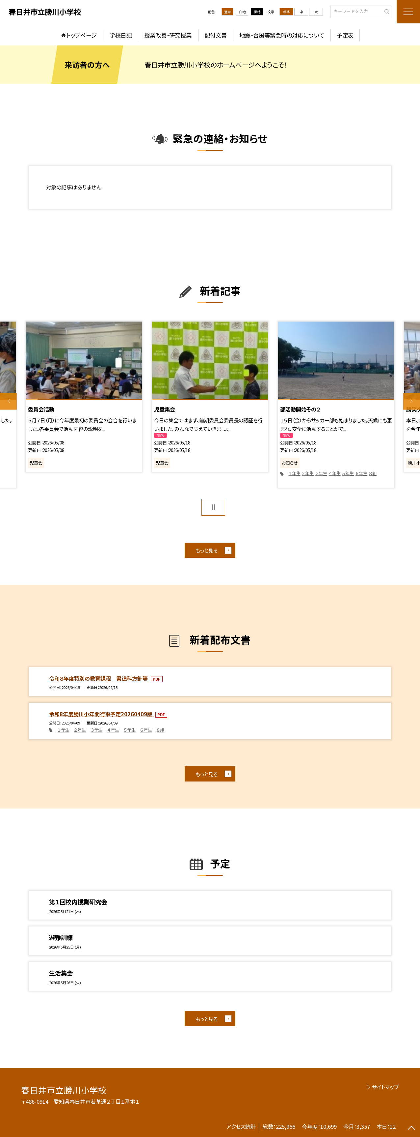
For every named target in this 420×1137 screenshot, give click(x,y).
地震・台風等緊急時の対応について (281, 35)
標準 (286, 11)
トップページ (81, 35)
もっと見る (207, 550)
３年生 (321, 473)
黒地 (257, 11)
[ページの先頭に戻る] (411, 1128)
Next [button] (411, 401)
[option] (84, 396)
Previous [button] (8, 401)
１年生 (295, 473)
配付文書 (215, 35)
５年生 (348, 473)
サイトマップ (385, 1087)
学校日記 (120, 35)
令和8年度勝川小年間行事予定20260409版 (101, 714)
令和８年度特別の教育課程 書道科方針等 (99, 678)
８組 (373, 473)
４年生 (335, 473)
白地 (242, 11)
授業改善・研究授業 (168, 35)
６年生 (361, 473)
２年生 (308, 473)
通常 (227, 11)
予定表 (345, 35)
